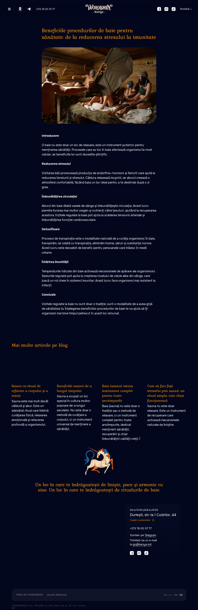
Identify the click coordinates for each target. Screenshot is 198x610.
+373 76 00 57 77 (45, 9)
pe (143, 535)
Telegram (150, 535)
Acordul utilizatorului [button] (57, 594)
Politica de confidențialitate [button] (29, 594)
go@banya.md (142, 544)
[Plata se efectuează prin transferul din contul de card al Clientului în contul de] (173, 595)
